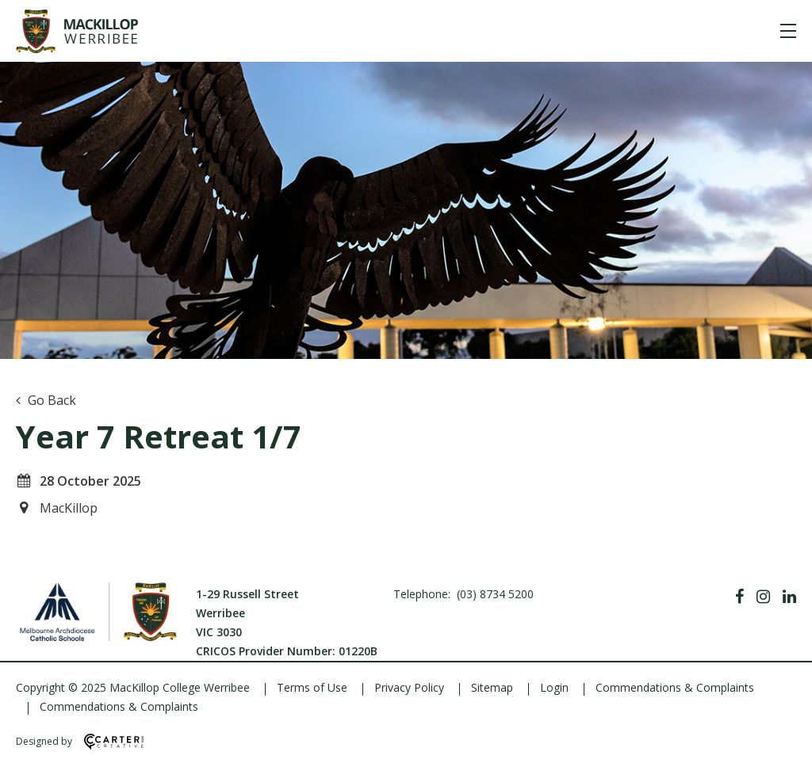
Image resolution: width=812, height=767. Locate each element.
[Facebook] (739, 596)
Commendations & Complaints (675, 687)
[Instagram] (763, 596)
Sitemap (492, 687)
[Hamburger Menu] (788, 31)
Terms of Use (312, 687)
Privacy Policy (409, 687)
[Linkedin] (789, 596)
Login (554, 687)
